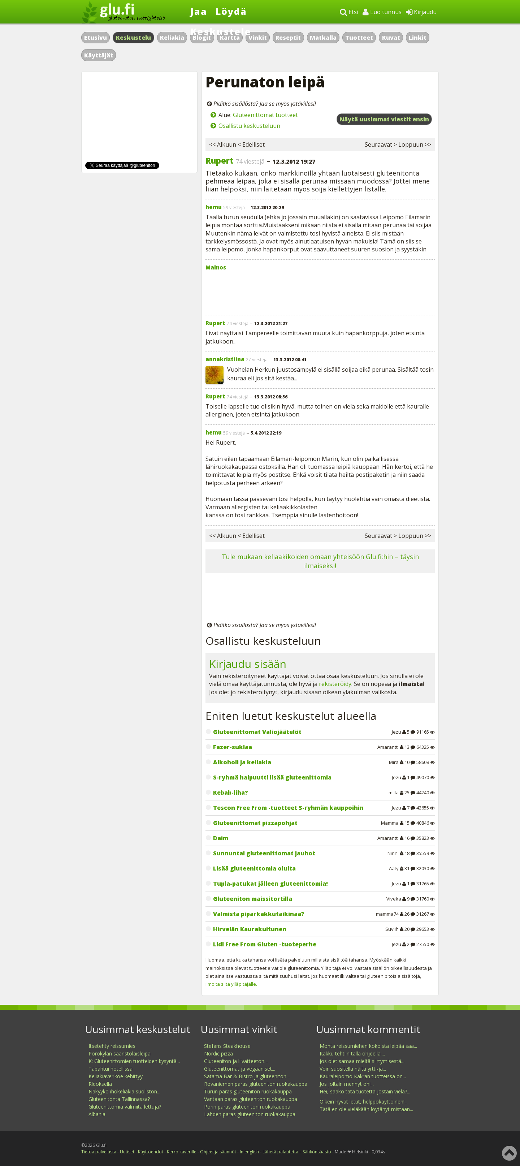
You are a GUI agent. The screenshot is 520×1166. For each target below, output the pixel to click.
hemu (213, 207)
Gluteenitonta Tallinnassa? (119, 1099)
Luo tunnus (382, 12)
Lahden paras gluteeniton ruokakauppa (249, 1114)
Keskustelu (133, 38)
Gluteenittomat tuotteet (265, 115)
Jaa (198, 11)
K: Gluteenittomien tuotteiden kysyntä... (134, 1061)
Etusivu (95, 38)
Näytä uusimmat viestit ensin (384, 119)
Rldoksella (100, 1083)
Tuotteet (359, 38)
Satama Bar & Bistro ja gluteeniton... (247, 1076)
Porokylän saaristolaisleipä (119, 1053)
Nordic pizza (218, 1053)
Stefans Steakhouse (227, 1045)
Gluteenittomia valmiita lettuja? (124, 1106)
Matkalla (323, 38)
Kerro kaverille (181, 1152)
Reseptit (288, 38)
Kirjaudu (421, 12)
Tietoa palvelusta (98, 1152)
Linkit (417, 38)
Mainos (215, 267)
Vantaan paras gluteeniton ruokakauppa (250, 1099)
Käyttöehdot (150, 1152)
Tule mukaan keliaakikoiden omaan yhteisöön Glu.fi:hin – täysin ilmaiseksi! (320, 561)
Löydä (231, 11)
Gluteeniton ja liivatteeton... (236, 1061)
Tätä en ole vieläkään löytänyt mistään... (366, 1109)
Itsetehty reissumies (111, 1045)
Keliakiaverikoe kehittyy (115, 1076)
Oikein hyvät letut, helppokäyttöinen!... (364, 1101)
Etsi (349, 12)
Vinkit (257, 38)
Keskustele (220, 31)
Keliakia (172, 38)
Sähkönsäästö (317, 1152)
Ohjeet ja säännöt (218, 1152)
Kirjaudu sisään (247, 663)
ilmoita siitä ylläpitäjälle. (231, 984)
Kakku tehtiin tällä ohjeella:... (352, 1053)
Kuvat (391, 38)
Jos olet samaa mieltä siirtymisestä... (362, 1061)
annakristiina (224, 359)
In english (249, 1152)
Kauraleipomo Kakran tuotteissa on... (363, 1076)
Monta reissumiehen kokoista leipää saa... (368, 1045)
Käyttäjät (98, 55)
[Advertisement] (320, 291)
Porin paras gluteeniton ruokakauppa (247, 1106)
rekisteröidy (335, 684)
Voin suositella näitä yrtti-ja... (353, 1068)
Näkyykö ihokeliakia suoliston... (124, 1091)
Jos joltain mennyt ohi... (347, 1083)
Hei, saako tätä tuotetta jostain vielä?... (365, 1091)
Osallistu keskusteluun (249, 126)
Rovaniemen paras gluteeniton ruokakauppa (255, 1083)
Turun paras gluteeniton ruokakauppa (248, 1091)
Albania (96, 1114)
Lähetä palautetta (280, 1152)
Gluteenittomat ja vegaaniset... (239, 1068)
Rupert (219, 160)
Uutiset (127, 1152)
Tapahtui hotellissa (110, 1068)
